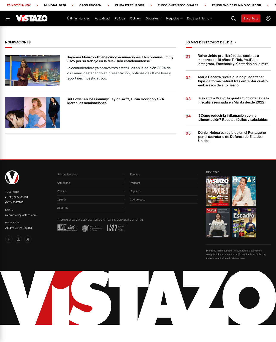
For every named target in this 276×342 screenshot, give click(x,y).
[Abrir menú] (7, 18)
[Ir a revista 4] (244, 240)
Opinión (135, 18)
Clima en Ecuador (129, 5)
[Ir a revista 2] (244, 208)
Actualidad (102, 18)
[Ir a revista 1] (218, 208)
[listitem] (9, 256)
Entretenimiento (199, 18)
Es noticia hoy (19, 5)
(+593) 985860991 (16, 214)
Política (120, 18)
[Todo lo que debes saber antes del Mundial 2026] (138, 34)
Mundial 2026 (55, 5)
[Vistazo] (32, 18)
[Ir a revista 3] (218, 240)
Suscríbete (250, 18)
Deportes (153, 18)
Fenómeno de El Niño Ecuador (236, 5)
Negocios (174, 18)
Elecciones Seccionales (178, 5)
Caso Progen (90, 5)
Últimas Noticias (78, 18)
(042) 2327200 (14, 219)
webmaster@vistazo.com (20, 232)
